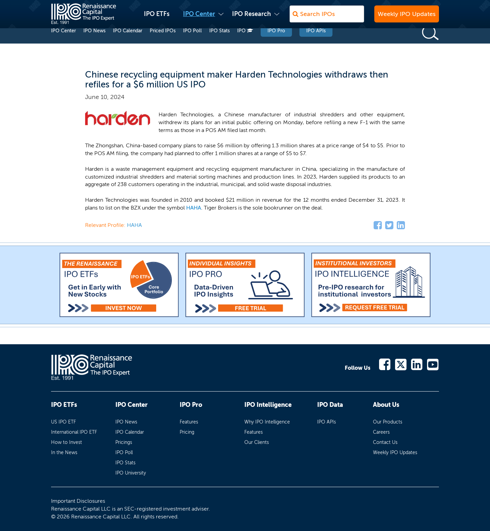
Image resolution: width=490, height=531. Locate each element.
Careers (381, 432)
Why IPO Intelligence (267, 422)
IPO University (130, 473)
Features (189, 422)
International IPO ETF (74, 432)
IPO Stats (219, 44)
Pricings (123, 442)
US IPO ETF (63, 422)
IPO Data (330, 405)
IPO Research (251, 17)
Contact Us (385, 442)
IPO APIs (316, 44)
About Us (386, 405)
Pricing (187, 432)
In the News (64, 452)
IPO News (94, 44)
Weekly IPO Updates (407, 17)
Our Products (387, 422)
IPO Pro (276, 44)
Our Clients (256, 442)
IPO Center (199, 17)
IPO (245, 44)
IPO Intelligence (268, 405)
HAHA (193, 207)
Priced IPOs (163, 44)
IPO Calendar (127, 44)
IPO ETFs (156, 17)
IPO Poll (192, 44)
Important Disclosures (78, 501)
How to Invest (66, 442)
